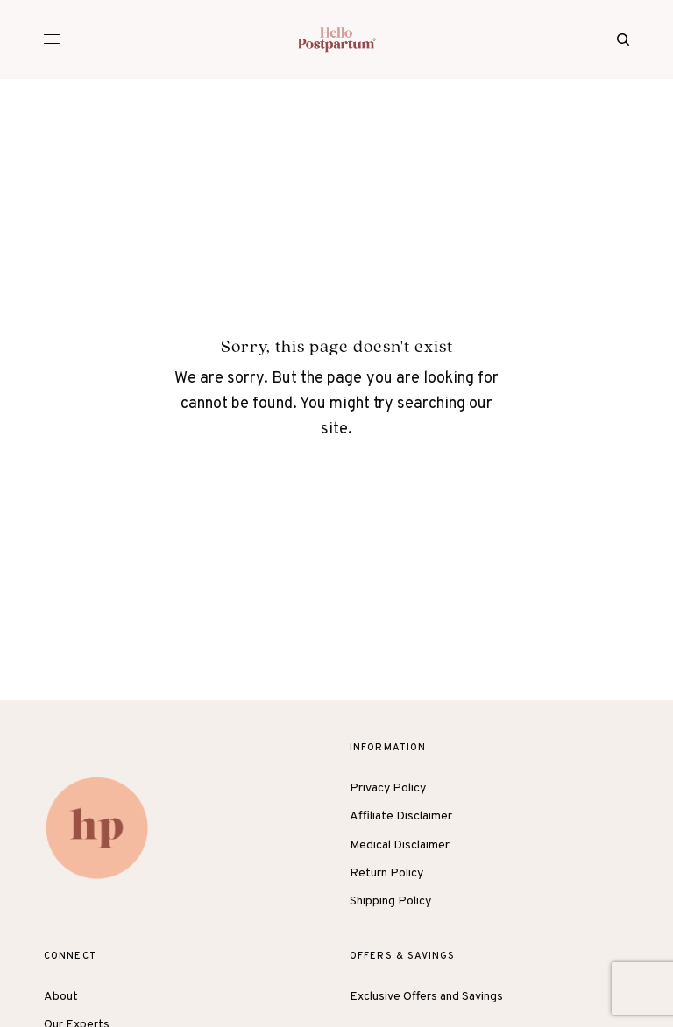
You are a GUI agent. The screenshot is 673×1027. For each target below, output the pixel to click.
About (61, 996)
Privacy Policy (388, 788)
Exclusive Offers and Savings (426, 996)
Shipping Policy (390, 901)
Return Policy (386, 873)
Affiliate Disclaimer (401, 816)
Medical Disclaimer (400, 845)
